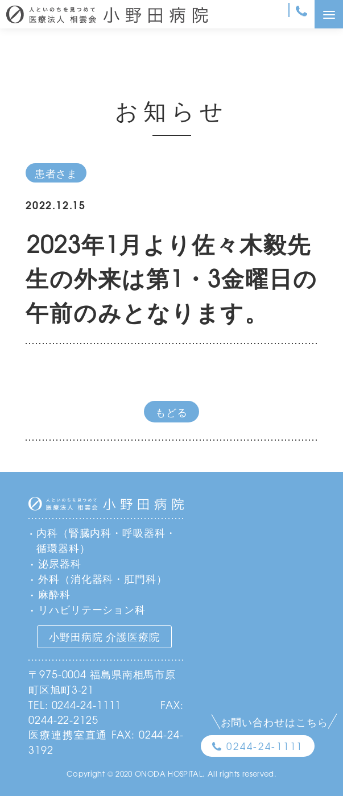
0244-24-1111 (264, 746)
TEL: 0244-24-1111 (74, 704)
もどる (171, 411)
